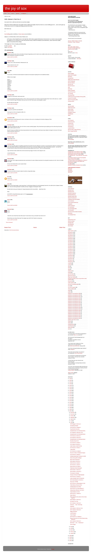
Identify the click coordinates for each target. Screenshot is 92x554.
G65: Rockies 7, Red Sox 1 (75, 469)
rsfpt (69, 87)
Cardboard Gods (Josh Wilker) (74, 199)
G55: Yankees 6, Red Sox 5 (75, 509)
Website (77, 42)
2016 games (70, 249)
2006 (70, 535)
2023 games (70, 260)
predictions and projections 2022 (74, 313)
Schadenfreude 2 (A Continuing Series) (77, 439)
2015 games (70, 247)
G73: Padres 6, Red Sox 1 (75, 444)
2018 (70, 392)
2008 (70, 409)
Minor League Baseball (72, 131)
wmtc (71, 51)
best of (12, 13)
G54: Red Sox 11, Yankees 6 (75, 516)
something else (71, 325)
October (72, 415)
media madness (71, 282)
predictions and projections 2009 (74, 293)
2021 (70, 387)
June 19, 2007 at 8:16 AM (12, 219)
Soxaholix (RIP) (71, 101)
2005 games (70, 232)
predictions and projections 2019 (74, 308)
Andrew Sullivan (71, 370)
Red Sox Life (70, 84)
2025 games (70, 261)
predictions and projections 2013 (74, 299)
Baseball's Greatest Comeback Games (75, 165)
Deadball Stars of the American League (75, 152)
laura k (8, 199)
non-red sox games (71, 287)
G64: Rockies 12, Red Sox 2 (75, 471)
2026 (70, 378)
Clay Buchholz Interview (74, 429)
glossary (17, 13)
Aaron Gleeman (71, 188)
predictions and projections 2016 (74, 304)
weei (69, 328)
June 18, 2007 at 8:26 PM (12, 205)
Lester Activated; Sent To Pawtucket (77, 478)
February (72, 531)
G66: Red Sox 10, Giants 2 (75, 466)
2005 (70, 537)
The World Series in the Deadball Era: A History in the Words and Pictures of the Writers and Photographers (77, 161)
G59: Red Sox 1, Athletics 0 (75, 493)
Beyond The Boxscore (72, 197)
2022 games (70, 258)
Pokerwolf (9, 158)
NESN (69, 115)
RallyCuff (72, 349)
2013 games (70, 244)
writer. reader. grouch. (74, 46)
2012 (70, 402)
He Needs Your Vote (74, 501)
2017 (70, 393)
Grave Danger (73, 524)
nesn (69, 285)
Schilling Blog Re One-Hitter (75, 486)
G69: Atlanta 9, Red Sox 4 (75, 461)
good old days (70, 273)
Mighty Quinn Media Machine (73, 79)
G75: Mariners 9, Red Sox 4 (75, 437)
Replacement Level (71, 219)
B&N (73, 40)
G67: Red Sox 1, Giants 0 (75, 464)
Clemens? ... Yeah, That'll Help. (76, 504)
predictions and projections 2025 (74, 316)
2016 (70, 395)
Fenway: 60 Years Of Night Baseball (77, 474)
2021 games (70, 256)
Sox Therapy (70, 93)
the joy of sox (16, 8)
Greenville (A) (70, 126)
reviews (69, 321)
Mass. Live (76, 334)
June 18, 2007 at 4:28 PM (12, 133)
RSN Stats (70, 88)
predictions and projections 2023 (74, 315)
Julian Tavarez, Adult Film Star (76, 446)
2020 (70, 388)
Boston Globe (70, 109)
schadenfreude (71, 324)
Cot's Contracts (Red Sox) (73, 202)
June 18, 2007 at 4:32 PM (12, 140)
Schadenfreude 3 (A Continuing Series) (77, 434)
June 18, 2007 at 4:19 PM (12, 113)
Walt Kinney (70, 171)
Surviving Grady (71, 95)
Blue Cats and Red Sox (74, 345)
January (72, 533)
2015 (70, 397)
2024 (70, 382)
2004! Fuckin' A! (71, 230)
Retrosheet (70, 213)
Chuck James (21, 34)
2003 (70, 540)
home (5, 13)
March (71, 529)
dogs (69, 269)
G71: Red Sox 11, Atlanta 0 (75, 451)
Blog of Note (70, 372)
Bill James (79, 58)
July (71, 420)
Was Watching (71, 224)
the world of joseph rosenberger (74, 47)
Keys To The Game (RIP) (73, 99)
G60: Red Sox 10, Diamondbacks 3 (77, 488)
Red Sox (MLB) (71, 106)
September (72, 417)
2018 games (70, 252)
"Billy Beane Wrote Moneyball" (76, 468)
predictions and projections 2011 (74, 296)
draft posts (70, 270)
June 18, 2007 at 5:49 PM (12, 179)
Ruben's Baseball (71, 90)
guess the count (71, 275)
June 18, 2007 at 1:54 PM (12, 66)
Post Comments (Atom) (14, 230)
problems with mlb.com (72, 319)
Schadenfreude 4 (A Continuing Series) (77, 430)
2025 (70, 380)
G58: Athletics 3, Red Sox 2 (75, 499)
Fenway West (70, 78)
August (71, 419)
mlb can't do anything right (73, 284)
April (71, 528)
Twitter (74, 42)
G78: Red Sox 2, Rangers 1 (75, 427)
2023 (70, 383)
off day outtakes (71, 288)
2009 (70, 407)
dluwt (69, 267)
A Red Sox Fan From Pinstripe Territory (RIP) (76, 96)
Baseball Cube (71, 190)
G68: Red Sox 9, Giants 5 (75, 462)
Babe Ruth (70, 168)
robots (69, 322)
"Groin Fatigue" (73, 514)
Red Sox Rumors (71, 85)
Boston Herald (71, 110)
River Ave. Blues (71, 221)
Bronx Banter (70, 225)
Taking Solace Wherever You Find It (77, 490)
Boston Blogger (71, 73)
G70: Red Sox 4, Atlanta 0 (75, 454)
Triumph (80, 40)
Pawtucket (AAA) (71, 121)
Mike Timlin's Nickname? (75, 459)
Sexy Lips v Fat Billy (74, 481)
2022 (70, 385)
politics (69, 291)
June (71, 422)
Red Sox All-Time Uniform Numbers (75, 211)
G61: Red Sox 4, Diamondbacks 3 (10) (77, 483)
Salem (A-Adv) (71, 124)
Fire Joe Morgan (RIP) (72, 208)
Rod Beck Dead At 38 (74, 440)
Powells (76, 40)
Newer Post (7, 227)
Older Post (62, 227)
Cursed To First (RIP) (72, 98)
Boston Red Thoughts (72, 75)
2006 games (70, 233)
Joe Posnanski (71, 210)
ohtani (69, 290)
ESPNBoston (70, 113)
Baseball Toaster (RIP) (72, 196)
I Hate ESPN (72, 449)
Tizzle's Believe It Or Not (75, 491)
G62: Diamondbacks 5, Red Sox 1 (76, 479)
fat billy (69, 272)
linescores (70, 281)
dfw (68, 266)
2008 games (70, 236)
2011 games (70, 241)
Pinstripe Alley (70, 222)
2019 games (70, 253)
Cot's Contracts (71, 200)
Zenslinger (9, 60)
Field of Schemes (71, 205)
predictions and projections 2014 (74, 301)
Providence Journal (71, 112)
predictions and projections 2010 (74, 295)
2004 (70, 538)
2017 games (70, 250)
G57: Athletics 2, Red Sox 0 (75, 503)
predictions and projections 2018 (74, 307)
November (72, 414)
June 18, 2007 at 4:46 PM (12, 154)
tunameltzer (9, 117)
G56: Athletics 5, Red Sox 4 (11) (76, 508)
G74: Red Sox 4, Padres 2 (75, 442)
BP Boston (70, 76)
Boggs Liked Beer (73, 511)
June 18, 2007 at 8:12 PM (12, 195)
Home (35, 227)
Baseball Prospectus (72, 193)
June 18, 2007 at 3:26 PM (12, 90)
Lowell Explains (73, 513)
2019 (70, 390)
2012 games (70, 243)
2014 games (70, 246)
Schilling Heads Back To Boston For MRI (78, 456)
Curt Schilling (7, 34)
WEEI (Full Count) (71, 107)
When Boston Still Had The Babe (74, 154)
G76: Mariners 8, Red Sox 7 (75, 435)
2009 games (70, 238)
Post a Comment (9, 222)
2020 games (70, 255)
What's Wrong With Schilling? (76, 457)
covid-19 (69, 264)
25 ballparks (23, 13)
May (71, 526)
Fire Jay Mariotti (71, 207)
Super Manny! (73, 495)
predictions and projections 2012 (74, 298)
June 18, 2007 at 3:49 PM (12, 104)
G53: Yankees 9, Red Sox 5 (75, 521)
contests (69, 263)
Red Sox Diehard (71, 82)
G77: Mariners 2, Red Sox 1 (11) (76, 432)
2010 (70, 405)
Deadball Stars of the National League (75, 151)
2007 (70, 410)
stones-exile (70, 327)
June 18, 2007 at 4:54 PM (12, 165)
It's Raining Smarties (74, 425)
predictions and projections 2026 (74, 318)
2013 (70, 400)
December (72, 412)
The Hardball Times (72, 214)
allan (8, 70)
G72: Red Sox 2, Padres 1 (75, 447)
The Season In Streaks (74, 473)
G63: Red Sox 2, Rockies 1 (75, 476)
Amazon (70, 40)
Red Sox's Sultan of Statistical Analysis (77, 452)
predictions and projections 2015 (74, 302)
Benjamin (9, 52)
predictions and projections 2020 (74, 310)
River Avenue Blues (78, 353)
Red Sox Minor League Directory (74, 129)
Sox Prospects (71, 120)
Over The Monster (71, 81)
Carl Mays (70, 169)
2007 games (9, 47)
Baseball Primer (71, 191)
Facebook (70, 42)
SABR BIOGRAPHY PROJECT (74, 167)
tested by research (71, 49)
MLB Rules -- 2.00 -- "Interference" (77, 522)
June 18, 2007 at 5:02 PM (12, 172)
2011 (70, 404)
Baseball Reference (72, 194)
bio (9, 13)
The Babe (70, 163)
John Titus (70, 172)
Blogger (52, 549)
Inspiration (72, 506)
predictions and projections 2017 (74, 305)
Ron (8, 176)
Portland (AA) (70, 123)
